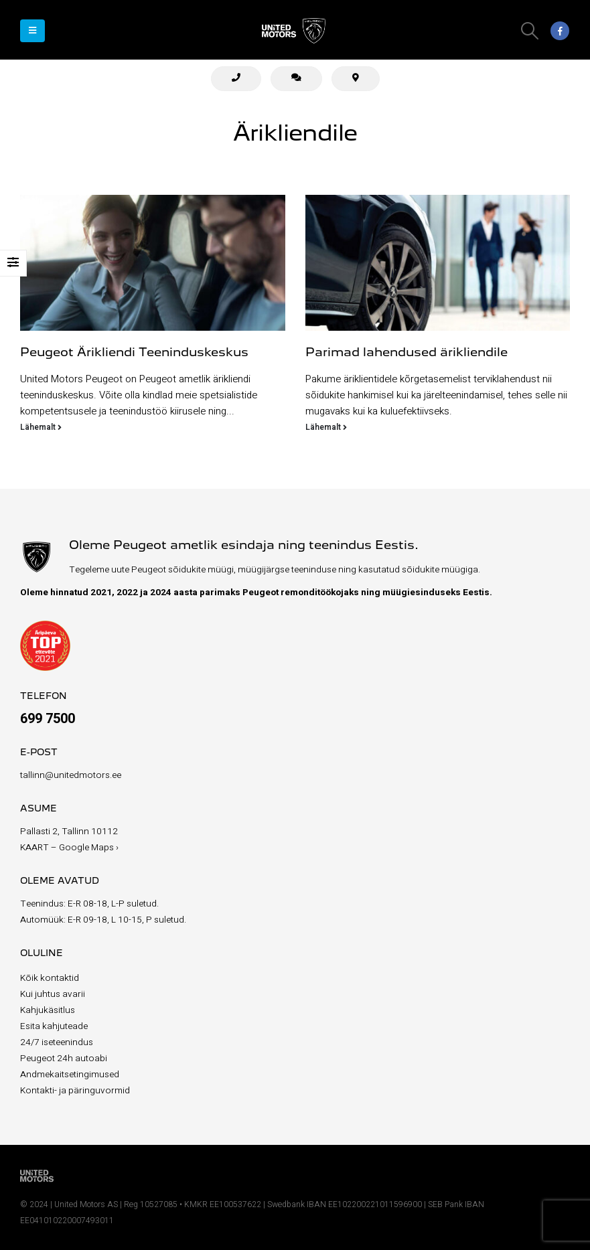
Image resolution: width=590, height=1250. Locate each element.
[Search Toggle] (530, 31)
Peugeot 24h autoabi (63, 1058)
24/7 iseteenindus (56, 1042)
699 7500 (47, 718)
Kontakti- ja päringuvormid (75, 1090)
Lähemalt (41, 427)
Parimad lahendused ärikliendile (406, 352)
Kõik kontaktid (49, 978)
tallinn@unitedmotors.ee (70, 775)
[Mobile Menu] (32, 30)
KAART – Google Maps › (69, 847)
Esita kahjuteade (54, 1026)
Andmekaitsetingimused (69, 1074)
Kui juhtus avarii (52, 994)
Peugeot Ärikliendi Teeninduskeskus (134, 352)
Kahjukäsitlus (47, 1010)
